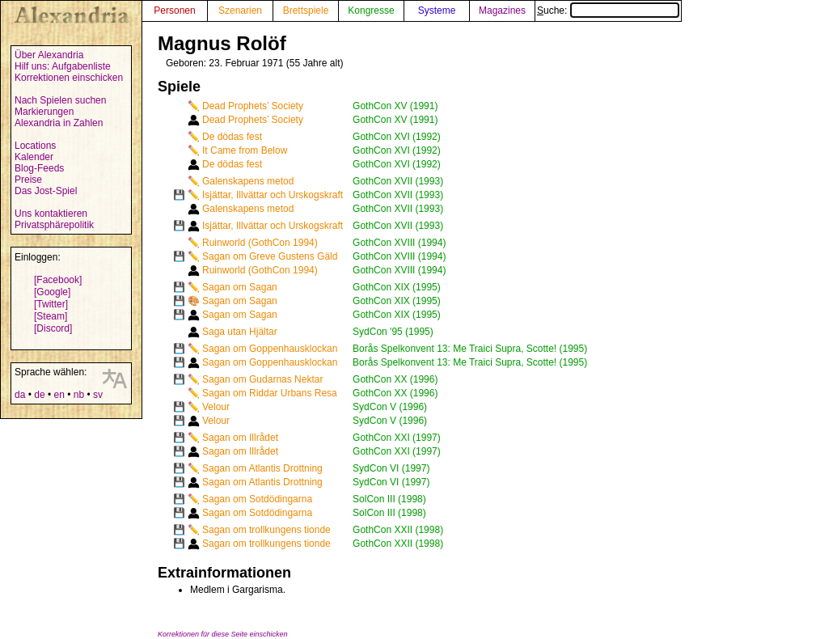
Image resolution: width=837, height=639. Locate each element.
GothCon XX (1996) (395, 379)
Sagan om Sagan (239, 287)
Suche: (608, 10)
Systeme (437, 10)
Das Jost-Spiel (46, 191)
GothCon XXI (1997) (397, 437)
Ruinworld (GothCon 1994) (260, 242)
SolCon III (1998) (389, 499)
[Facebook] (58, 280)
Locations (35, 145)
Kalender (34, 157)
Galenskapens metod (248, 181)
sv (98, 394)
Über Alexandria (49, 55)
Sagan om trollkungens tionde (266, 529)
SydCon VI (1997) (391, 468)
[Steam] (50, 316)
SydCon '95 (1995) (393, 331)
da (20, 394)
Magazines (502, 10)
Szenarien (240, 10)
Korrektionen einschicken (69, 77)
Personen (174, 10)
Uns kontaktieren (51, 213)
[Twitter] (51, 304)
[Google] (52, 292)
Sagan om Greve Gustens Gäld (269, 256)
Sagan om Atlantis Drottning (262, 468)
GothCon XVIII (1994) (399, 242)
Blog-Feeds (39, 168)
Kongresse (371, 10)
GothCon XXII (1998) (398, 529)
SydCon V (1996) (390, 407)
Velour (216, 407)
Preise (28, 179)
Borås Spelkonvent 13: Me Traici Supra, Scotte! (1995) (470, 348)
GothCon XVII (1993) (398, 181)
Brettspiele (306, 10)
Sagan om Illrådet (240, 437)
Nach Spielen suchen (60, 100)
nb (79, 394)
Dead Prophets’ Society (252, 106)
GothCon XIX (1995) (397, 287)
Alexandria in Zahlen (59, 123)
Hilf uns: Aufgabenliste (63, 66)
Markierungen (44, 111)
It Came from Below (244, 150)
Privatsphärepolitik (54, 225)
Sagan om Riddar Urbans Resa (269, 393)
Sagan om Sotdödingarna (257, 499)
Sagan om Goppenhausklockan (269, 348)
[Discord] (53, 328)
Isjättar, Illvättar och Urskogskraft (272, 195)
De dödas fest (232, 136)
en (58, 394)
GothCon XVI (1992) (397, 136)
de (39, 394)
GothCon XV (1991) (395, 106)
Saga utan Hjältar (239, 331)
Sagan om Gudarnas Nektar (262, 379)
